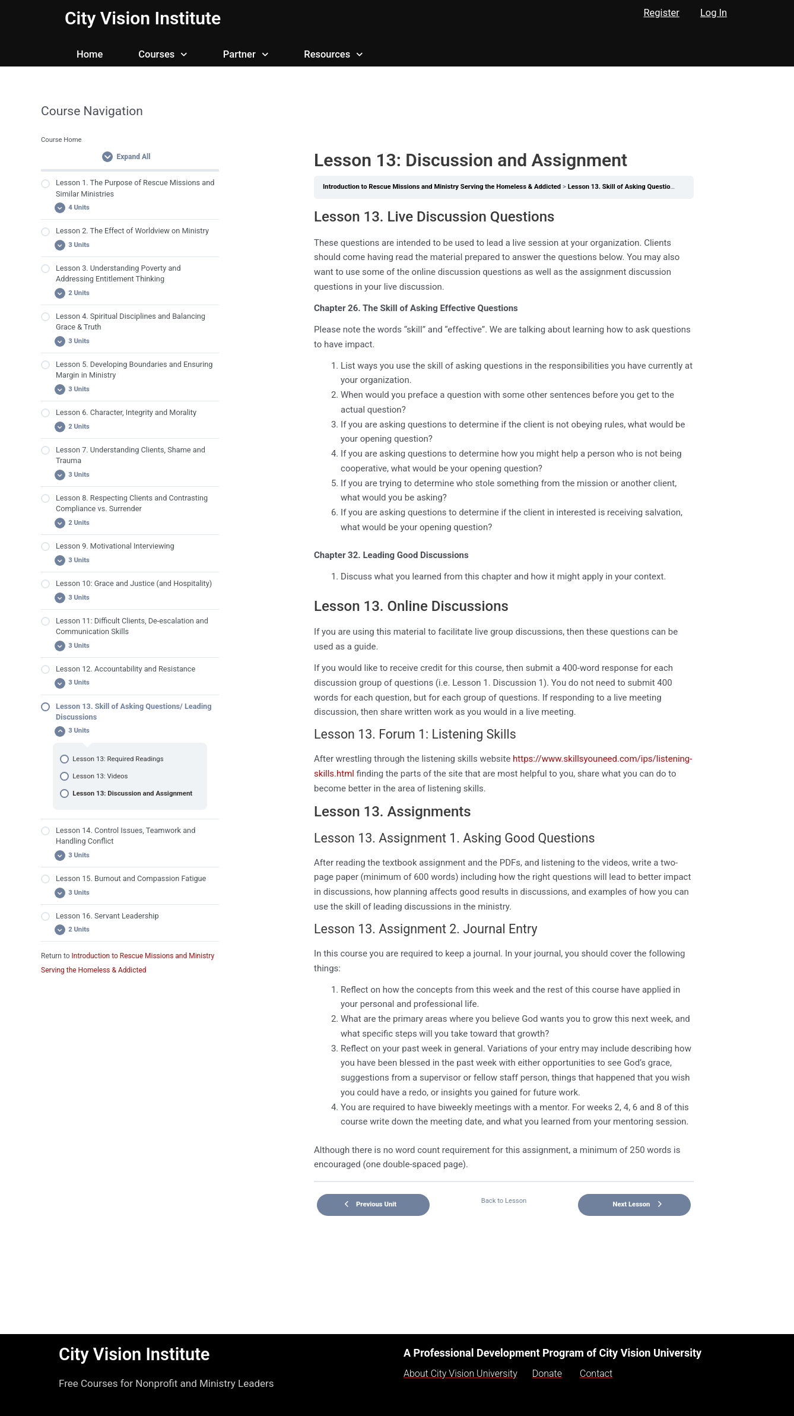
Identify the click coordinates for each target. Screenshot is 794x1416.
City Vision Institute (143, 18)
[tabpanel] (504, 690)
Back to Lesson (504, 1201)
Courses (163, 54)
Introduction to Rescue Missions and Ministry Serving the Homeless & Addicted (442, 187)
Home (90, 54)
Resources (333, 54)
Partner (245, 54)
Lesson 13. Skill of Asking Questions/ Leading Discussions (656, 187)
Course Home (61, 140)
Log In (713, 12)
